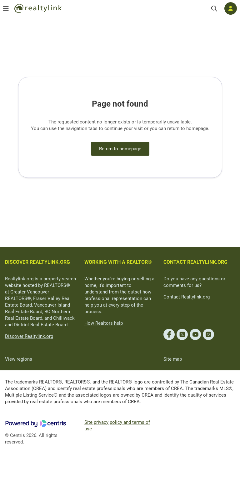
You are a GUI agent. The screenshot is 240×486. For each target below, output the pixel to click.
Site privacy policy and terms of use (117, 425)
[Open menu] (6, 8)
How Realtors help (103, 323)
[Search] (214, 8)
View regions (18, 359)
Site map (172, 359)
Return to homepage (120, 149)
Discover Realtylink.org (29, 336)
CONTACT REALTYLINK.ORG (195, 262)
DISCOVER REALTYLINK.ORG (37, 262)
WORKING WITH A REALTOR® (118, 262)
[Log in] (230, 8)
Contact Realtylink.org (186, 297)
